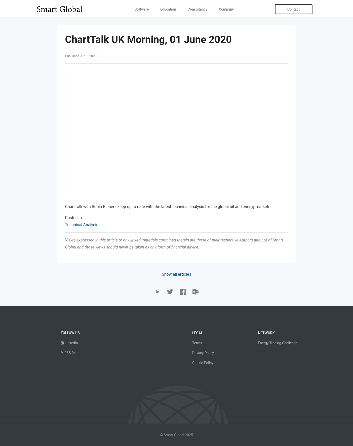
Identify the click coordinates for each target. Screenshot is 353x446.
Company (226, 9)
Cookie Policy (202, 363)
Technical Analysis (81, 224)
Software (142, 9)
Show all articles (176, 274)
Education (168, 9)
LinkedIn (69, 343)
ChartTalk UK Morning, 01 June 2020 (148, 39)
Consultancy (197, 9)
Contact (293, 9)
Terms (197, 343)
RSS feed (70, 353)
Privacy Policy (203, 353)
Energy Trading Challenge (277, 343)
